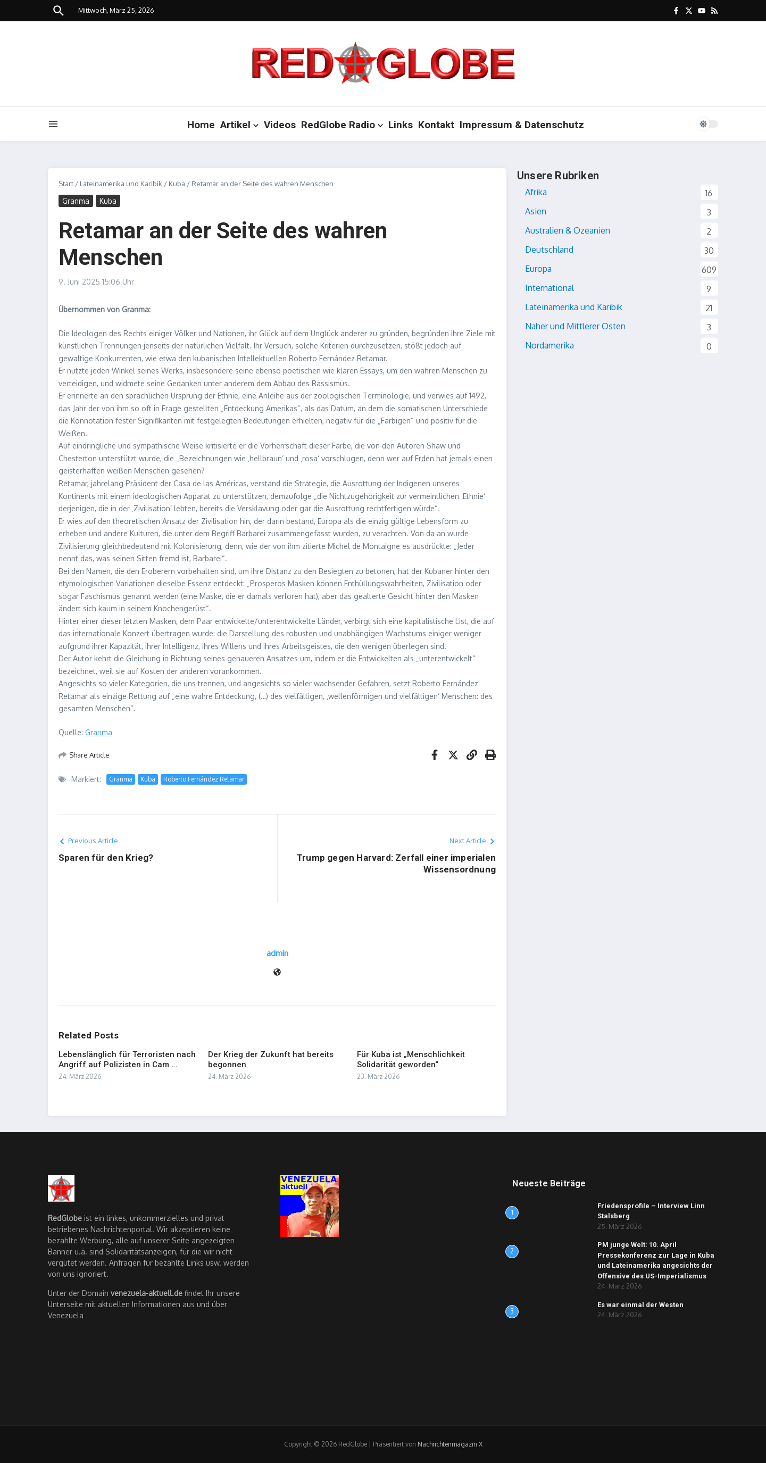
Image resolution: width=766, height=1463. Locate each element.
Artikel (239, 125)
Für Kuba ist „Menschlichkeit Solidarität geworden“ (411, 1060)
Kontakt (436, 125)
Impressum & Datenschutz (522, 125)
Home (201, 125)
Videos (280, 125)
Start (66, 183)
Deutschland (549, 249)
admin (277, 953)
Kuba (177, 183)
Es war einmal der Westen (640, 1305)
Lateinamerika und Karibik (121, 183)
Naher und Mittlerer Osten (575, 326)
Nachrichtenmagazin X (450, 1444)
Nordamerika (549, 345)
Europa (538, 268)
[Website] (277, 972)
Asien (535, 211)
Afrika (536, 192)
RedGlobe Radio (342, 125)
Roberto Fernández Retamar (203, 779)
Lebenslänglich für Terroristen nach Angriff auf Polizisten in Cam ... (127, 1060)
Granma (75, 200)
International (549, 287)
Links (400, 125)
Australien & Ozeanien (567, 230)
